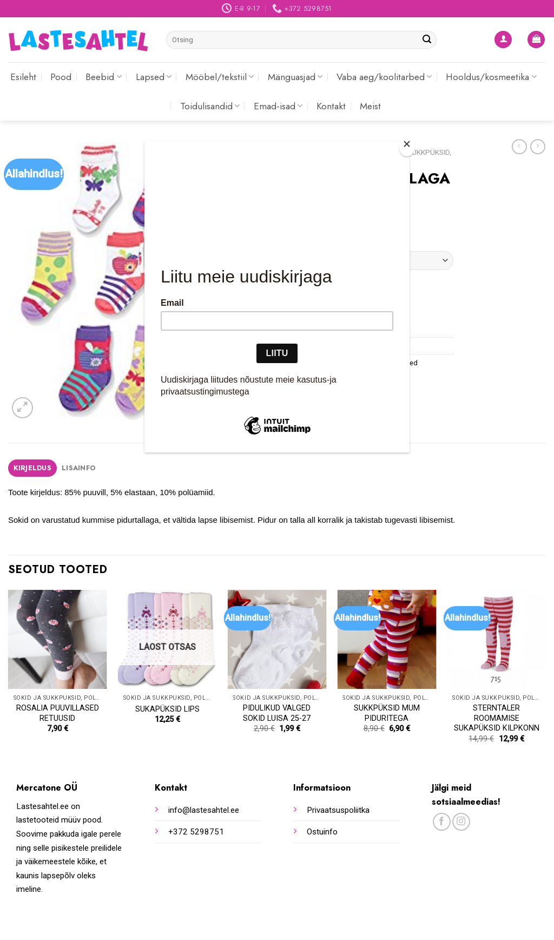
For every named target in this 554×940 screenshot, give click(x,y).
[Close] (407, 146)
